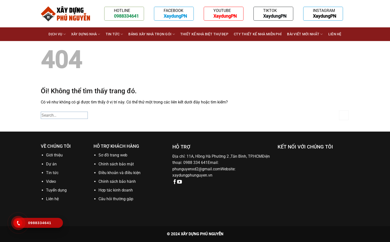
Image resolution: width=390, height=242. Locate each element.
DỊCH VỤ (57, 34)
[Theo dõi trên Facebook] (174, 182)
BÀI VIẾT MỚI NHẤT (305, 34)
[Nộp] (344, 115)
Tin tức (114, 34)
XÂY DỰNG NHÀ (85, 34)
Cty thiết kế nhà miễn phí (258, 34)
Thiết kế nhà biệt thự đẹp (204, 34)
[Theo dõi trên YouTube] (179, 182)
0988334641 (126, 16)
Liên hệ (334, 34)
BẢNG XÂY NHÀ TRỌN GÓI (151, 34)
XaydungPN (175, 16)
